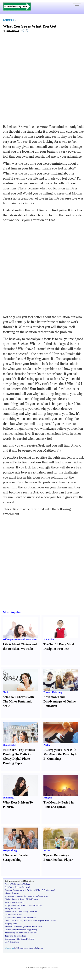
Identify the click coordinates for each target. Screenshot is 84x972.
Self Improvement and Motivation (19, 639)
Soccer (46, 850)
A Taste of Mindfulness (28, 899)
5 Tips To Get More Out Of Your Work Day (23, 905)
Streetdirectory (36, 968)
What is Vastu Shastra (14, 902)
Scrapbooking (10, 850)
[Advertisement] (42, 78)
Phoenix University (52, 692)
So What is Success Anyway (17, 887)
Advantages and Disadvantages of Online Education (59, 701)
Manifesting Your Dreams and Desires (21, 932)
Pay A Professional (46, 890)
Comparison (10, 939)
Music (6, 692)
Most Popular (12, 612)
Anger (7, 884)
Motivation (48, 639)
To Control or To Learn (21, 884)
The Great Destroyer (25, 939)
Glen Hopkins (13, 30)
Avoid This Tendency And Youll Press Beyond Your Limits (30, 920)
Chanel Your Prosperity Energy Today (21, 929)
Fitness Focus (10, 911)
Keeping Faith (11, 923)
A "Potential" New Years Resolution (20, 917)
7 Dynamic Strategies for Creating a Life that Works (27, 896)
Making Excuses (12, 893)
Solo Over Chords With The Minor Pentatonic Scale (18, 701)
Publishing (8, 797)
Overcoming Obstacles (27, 911)
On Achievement (12, 942)
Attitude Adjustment (13, 914)
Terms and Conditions (50, 968)
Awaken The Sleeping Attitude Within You (23, 926)
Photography (9, 745)
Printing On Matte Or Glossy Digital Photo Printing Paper (17, 759)
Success (8, 890)
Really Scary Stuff (12, 908)
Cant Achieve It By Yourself (25, 890)
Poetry (46, 745)
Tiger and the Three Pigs (15, 936)
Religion (47, 797)
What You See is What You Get (29, 26)
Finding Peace (11, 899)
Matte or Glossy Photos (18, 749)
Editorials (8, 19)
